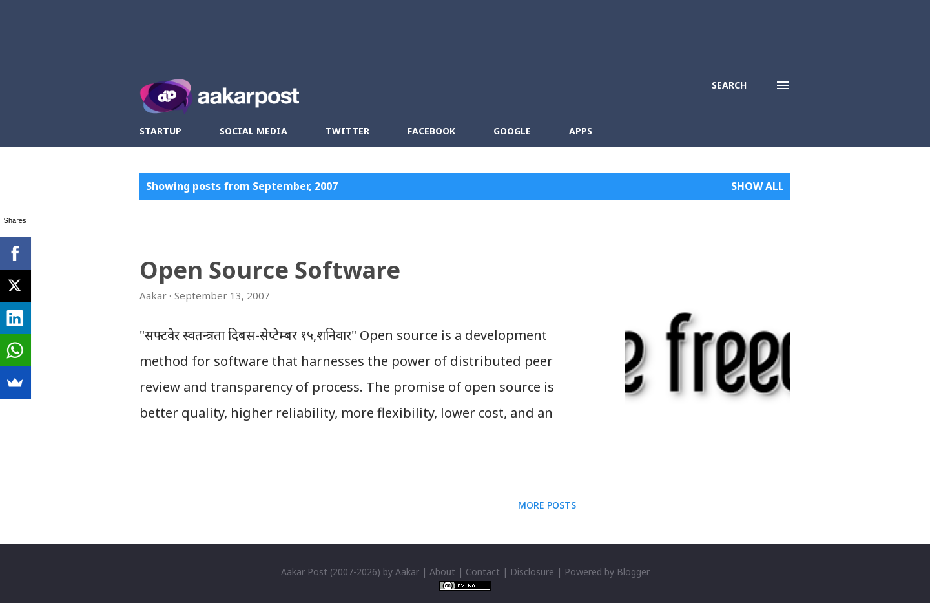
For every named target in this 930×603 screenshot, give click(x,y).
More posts (547, 505)
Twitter (347, 131)
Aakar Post (304, 572)
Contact (483, 572)
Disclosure (532, 572)
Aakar (407, 572)
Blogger (633, 572)
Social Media (253, 131)
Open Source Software (270, 270)
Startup (160, 131)
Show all (757, 186)
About (442, 572)
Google (512, 131)
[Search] (729, 85)
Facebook (431, 131)
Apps (580, 131)
